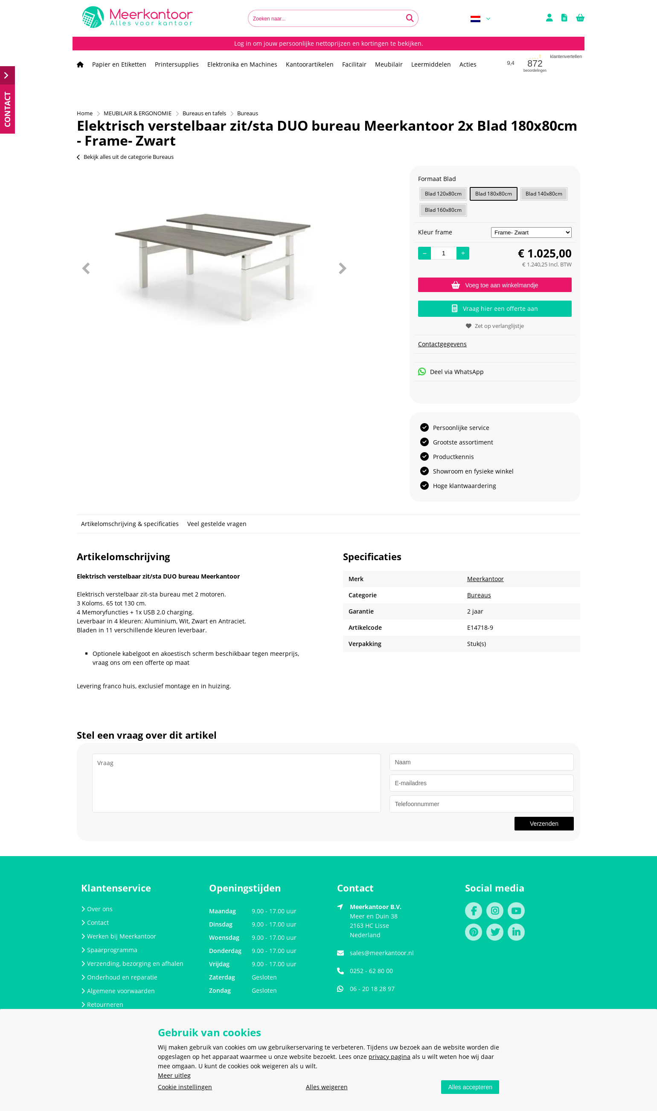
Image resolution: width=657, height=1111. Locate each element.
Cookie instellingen (185, 1087)
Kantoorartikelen (310, 64)
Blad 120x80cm (443, 193)
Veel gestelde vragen (217, 524)
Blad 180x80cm (493, 193)
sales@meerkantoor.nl (382, 953)
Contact (95, 922)
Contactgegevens (442, 344)
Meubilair (389, 64)
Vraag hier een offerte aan (495, 308)
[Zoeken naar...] (410, 18)
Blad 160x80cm (443, 209)
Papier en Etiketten (119, 64)
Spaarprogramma (109, 950)
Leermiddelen (431, 64)
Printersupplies (177, 64)
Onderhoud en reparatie (119, 977)
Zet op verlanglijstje (495, 326)
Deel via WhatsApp (451, 372)
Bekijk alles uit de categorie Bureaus (125, 157)
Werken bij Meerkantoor (118, 936)
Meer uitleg (174, 1075)
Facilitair (354, 64)
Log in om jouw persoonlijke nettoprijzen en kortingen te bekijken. (328, 43)
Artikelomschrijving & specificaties (130, 524)
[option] (214, 268)
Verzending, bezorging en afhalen (132, 963)
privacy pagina (389, 1057)
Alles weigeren (327, 1087)
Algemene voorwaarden (118, 991)
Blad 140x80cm (544, 193)
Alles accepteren (470, 1087)
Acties (468, 64)
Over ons (97, 909)
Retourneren (102, 1004)
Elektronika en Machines (242, 64)
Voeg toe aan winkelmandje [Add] (494, 285)
